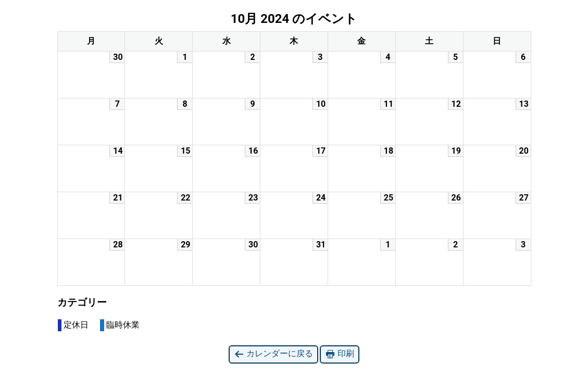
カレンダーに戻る (273, 353)
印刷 (339, 353)
